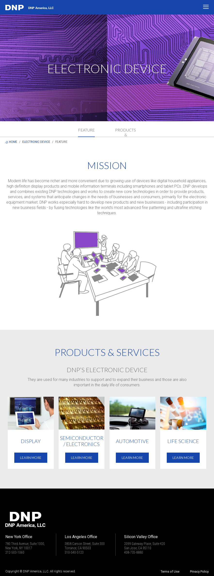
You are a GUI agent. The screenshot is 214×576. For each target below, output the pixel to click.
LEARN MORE (30, 458)
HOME (13, 142)
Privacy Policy (199, 571)
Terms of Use (170, 571)
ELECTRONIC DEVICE (36, 142)
